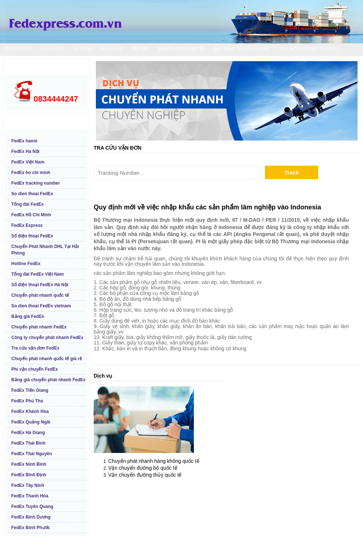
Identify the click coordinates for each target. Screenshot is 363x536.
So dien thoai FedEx (32, 193)
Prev (107, 101)
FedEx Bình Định (28, 474)
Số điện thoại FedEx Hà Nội (39, 284)
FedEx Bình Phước (30, 527)
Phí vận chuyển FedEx (34, 369)
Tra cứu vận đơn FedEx (35, 348)
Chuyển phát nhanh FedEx (39, 327)
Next (347, 101)
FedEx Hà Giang (28, 432)
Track (291, 172)
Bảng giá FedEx (27, 316)
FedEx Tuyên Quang (32, 506)
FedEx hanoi (24, 140)
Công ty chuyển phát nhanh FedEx (47, 337)
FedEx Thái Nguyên (31, 453)
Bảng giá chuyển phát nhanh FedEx (48, 379)
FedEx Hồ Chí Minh (31, 214)
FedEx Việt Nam (27, 162)
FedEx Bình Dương (31, 517)
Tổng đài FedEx (27, 204)
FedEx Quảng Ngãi (30, 422)
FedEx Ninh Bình (28, 464)
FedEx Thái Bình (28, 443)
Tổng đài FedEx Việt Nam (37, 274)
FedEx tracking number (35, 183)
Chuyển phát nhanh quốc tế (40, 295)
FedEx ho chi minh (30, 172)
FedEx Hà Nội (25, 151)
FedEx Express (27, 225)
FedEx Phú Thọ (27, 400)
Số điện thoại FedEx (32, 236)
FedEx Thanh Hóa (29, 495)
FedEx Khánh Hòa (30, 411)
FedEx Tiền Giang (29, 390)
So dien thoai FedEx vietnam (41, 305)
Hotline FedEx (25, 263)
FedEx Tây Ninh (27, 485)
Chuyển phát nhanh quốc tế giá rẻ (46, 358)
